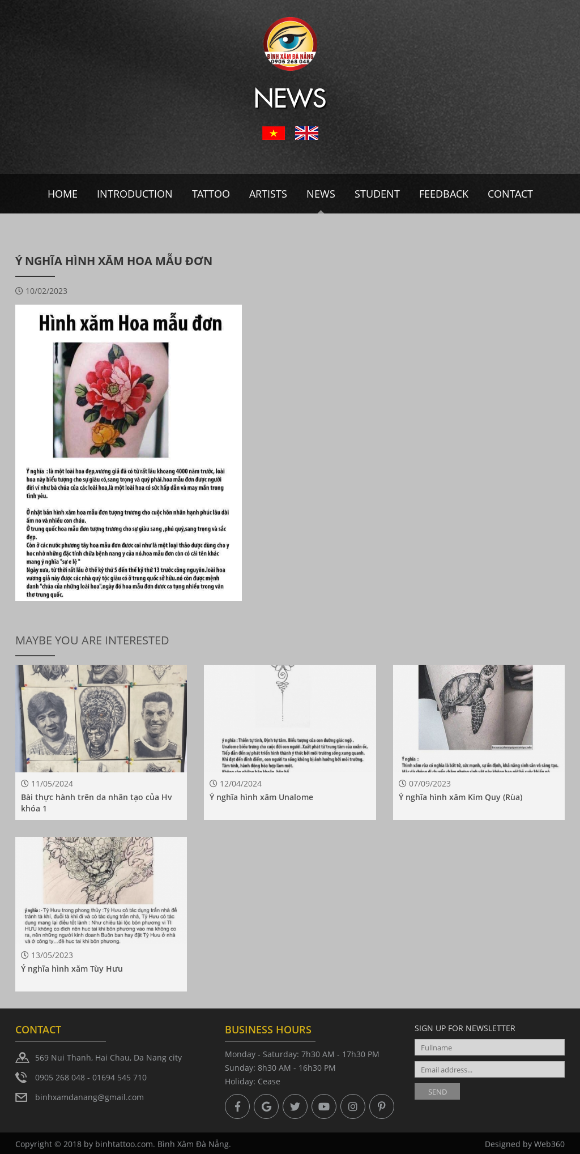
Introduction (135, 193)
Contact (510, 193)
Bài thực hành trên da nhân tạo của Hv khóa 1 (96, 803)
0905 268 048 (60, 1077)
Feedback (443, 193)
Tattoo (211, 193)
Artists (268, 193)
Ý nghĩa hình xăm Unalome (261, 797)
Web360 (549, 1148)
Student (377, 193)
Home (63, 193)
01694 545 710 (119, 1077)
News (320, 193)
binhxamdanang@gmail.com (89, 1097)
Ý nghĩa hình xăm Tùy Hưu (72, 968)
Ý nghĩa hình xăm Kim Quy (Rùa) (460, 797)
